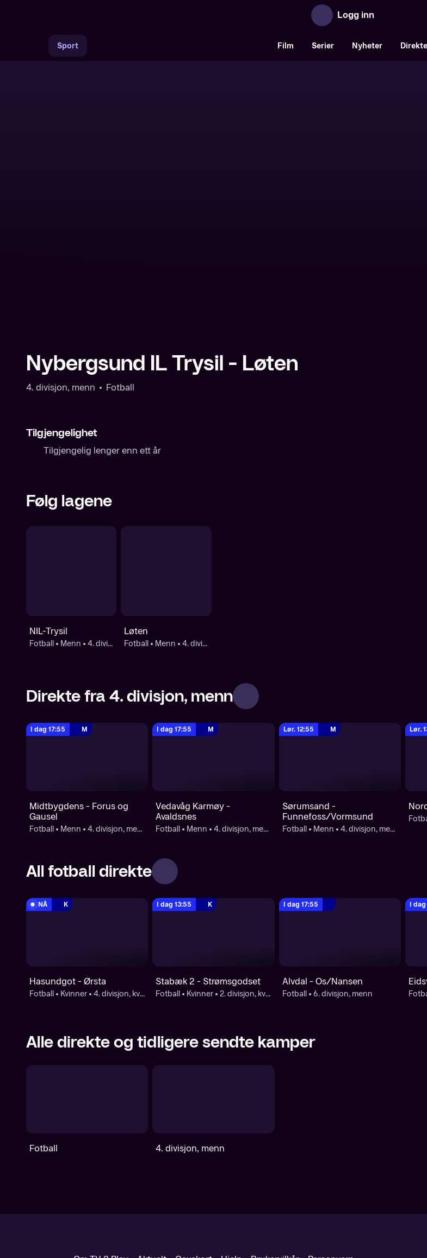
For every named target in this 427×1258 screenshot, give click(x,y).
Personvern (331, 1163)
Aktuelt (151, 1163)
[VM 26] (178, 46)
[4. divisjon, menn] (213, 1003)
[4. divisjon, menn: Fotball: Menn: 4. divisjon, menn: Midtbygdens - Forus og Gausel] (87, 661)
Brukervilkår (275, 1163)
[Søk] (37, 46)
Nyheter (367, 46)
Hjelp (231, 1163)
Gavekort (193, 1163)
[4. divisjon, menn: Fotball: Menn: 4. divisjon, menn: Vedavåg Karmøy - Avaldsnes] (213, 661)
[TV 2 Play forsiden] (107, 15)
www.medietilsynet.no (279, 1200)
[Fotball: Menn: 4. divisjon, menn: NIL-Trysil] (71, 475)
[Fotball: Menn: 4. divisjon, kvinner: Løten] (166, 475)
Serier (323, 46)
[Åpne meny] (390, 15)
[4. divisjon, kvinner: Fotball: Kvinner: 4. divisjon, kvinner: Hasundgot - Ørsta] (87, 836)
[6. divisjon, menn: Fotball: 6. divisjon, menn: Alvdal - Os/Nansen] (340, 836)
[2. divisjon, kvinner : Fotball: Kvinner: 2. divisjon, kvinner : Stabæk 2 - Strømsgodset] (213, 836)
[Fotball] (87, 1003)
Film (285, 46)
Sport (67, 46)
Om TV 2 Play (100, 1163)
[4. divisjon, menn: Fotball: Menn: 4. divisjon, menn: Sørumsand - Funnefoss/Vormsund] (340, 661)
